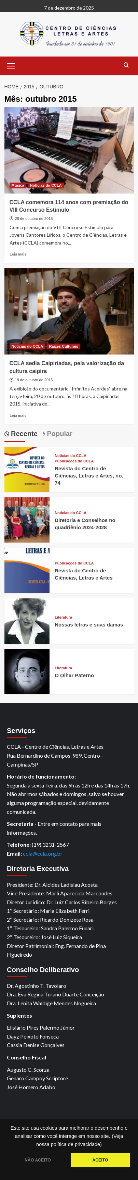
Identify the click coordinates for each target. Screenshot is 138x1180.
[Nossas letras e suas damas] (27, 620)
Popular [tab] (58, 433)
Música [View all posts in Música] (18, 185)
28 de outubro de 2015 (34, 218)
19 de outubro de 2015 (34, 380)
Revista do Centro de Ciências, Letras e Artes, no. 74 (89, 475)
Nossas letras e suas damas (89, 625)
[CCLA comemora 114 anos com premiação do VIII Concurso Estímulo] (69, 150)
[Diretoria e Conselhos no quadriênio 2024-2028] (27, 519)
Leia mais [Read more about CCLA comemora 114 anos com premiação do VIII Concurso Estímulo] (18, 254)
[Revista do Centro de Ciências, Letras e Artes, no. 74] (27, 468)
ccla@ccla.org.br (43, 853)
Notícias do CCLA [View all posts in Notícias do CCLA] (46, 185)
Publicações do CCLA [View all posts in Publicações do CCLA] (74, 461)
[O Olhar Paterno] (27, 671)
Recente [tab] (23, 433)
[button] (11, 65)
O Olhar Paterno (74, 675)
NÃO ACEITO (38, 1160)
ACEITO (100, 1160)
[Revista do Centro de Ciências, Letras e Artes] (27, 570)
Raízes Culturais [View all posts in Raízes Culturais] (63, 346)
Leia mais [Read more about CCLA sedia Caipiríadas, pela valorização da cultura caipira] (18, 415)
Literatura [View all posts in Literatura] (63, 617)
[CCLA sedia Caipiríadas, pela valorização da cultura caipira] (69, 311)
